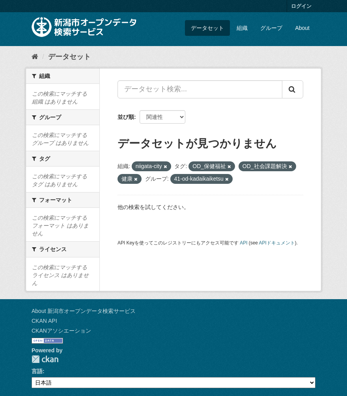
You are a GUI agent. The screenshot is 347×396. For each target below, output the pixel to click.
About (302, 28)
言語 (37, 371)
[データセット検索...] (200, 89)
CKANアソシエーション (61, 331)
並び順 (126, 117)
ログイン (301, 6)
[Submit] (292, 89)
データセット (207, 28)
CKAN (45, 359)
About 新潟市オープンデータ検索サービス (84, 311)
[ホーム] (35, 57)
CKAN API (44, 321)
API (243, 243)
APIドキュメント (277, 243)
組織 (242, 28)
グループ (271, 28)
